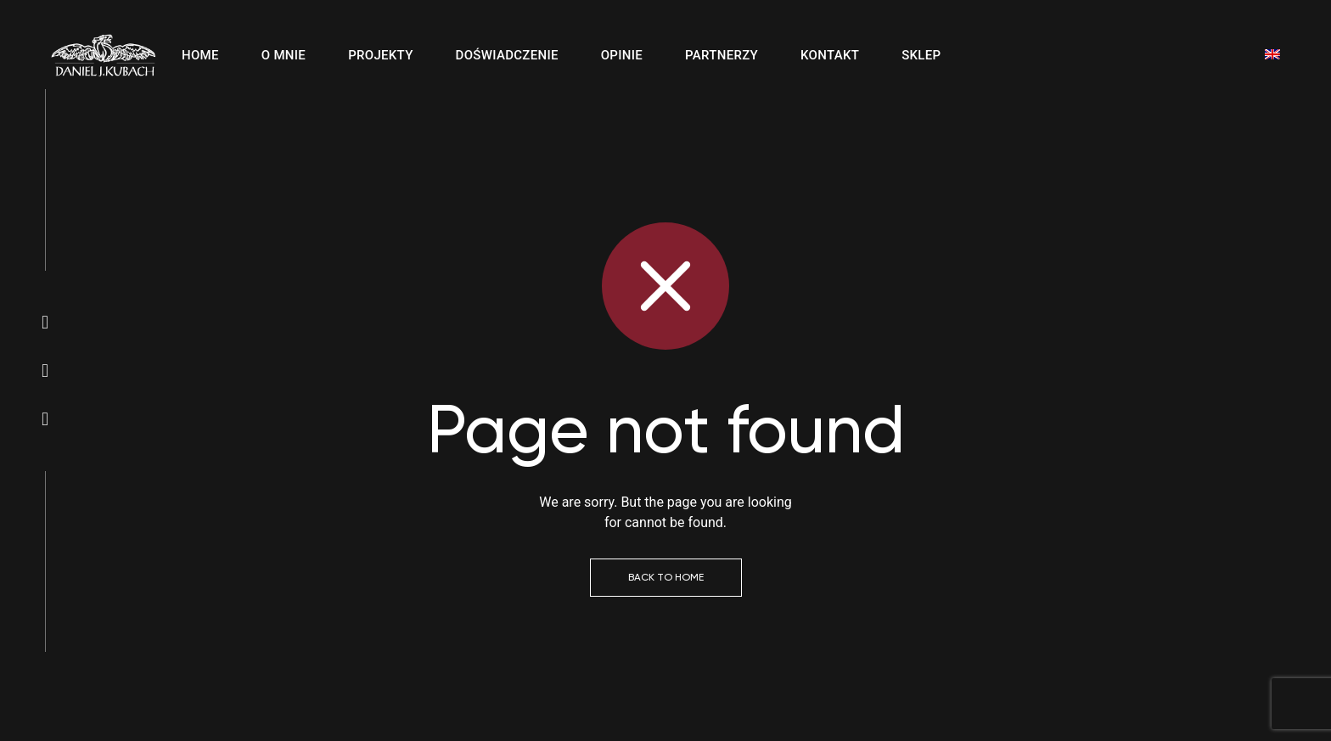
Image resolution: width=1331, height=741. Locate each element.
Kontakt (829, 55)
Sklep (921, 55)
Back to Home (666, 577)
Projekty (380, 55)
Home (200, 55)
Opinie (622, 55)
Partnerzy (721, 55)
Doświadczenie (507, 55)
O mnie (283, 55)
